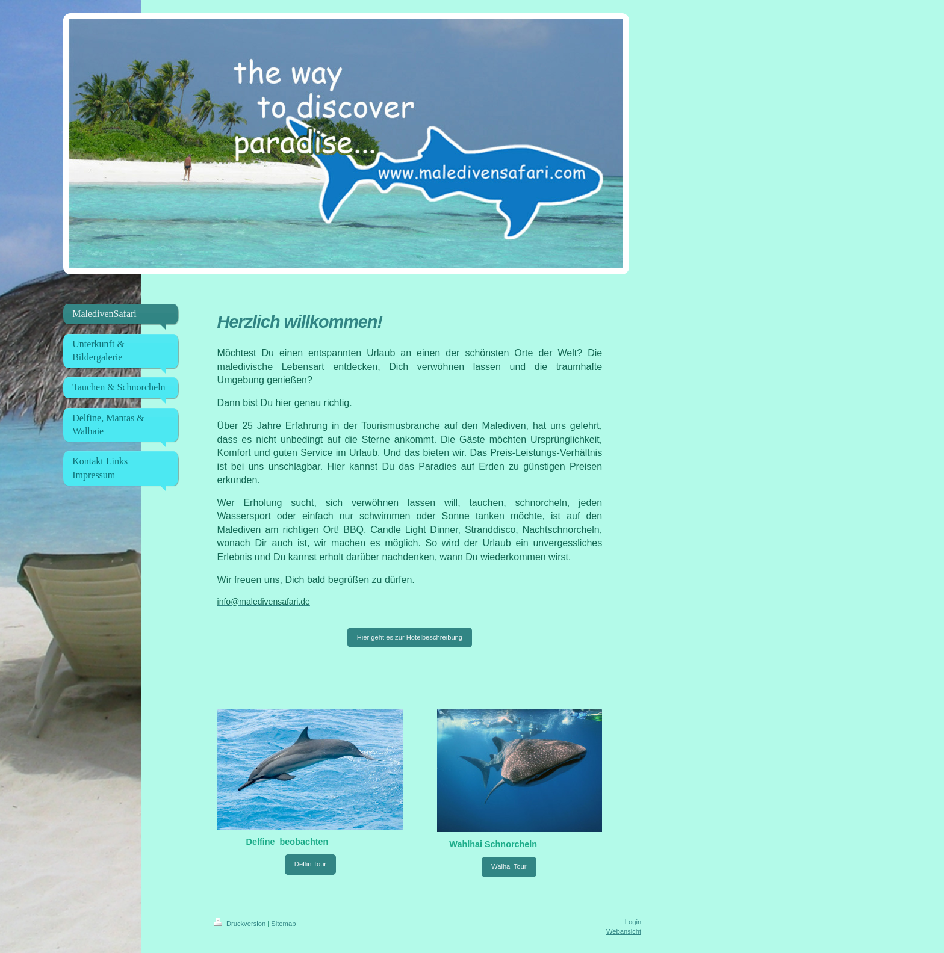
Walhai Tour (508, 866)
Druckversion (241, 923)
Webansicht (623, 931)
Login (633, 921)
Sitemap (283, 923)
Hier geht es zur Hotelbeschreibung (409, 637)
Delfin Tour (310, 864)
